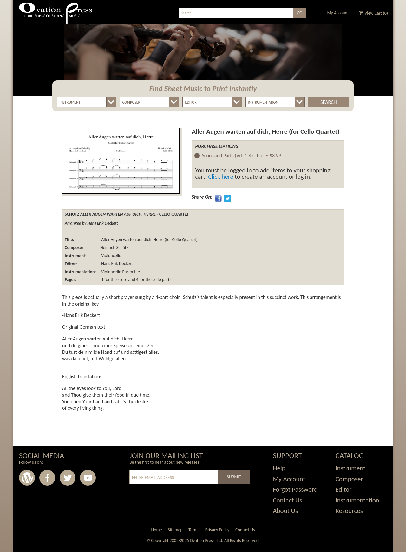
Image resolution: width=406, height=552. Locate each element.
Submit (234, 477)
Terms (193, 530)
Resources (349, 511)
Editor (344, 489)
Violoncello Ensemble (120, 271)
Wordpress (27, 478)
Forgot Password (295, 489)
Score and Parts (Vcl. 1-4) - (241, 155)
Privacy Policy (217, 530)
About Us (285, 511)
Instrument (351, 468)
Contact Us (287, 500)
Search (328, 102)
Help (279, 468)
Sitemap (175, 530)
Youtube (88, 478)
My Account (338, 13)
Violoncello (110, 256)
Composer (349, 479)
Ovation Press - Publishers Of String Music (55, 16)
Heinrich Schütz (114, 247)
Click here (220, 176)
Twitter (67, 478)
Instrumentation (357, 500)
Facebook (47, 478)
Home (156, 530)
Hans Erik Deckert (116, 263)
